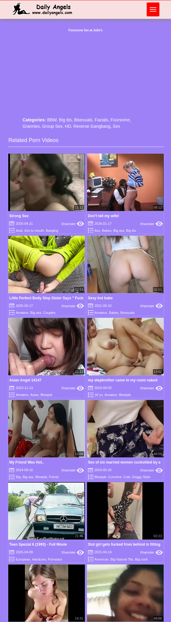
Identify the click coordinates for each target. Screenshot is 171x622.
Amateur (22, 312)
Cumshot (114, 477)
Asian (34, 395)
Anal (19, 230)
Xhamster (72, 224)
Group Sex (52, 126)
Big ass (118, 230)
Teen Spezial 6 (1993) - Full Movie (38, 544)
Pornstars (55, 559)
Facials (101, 119)
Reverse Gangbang (91, 126)
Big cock (141, 559)
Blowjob (46, 395)
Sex (116, 126)
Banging (52, 230)
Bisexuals (83, 119)
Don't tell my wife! (103, 216)
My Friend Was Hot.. (26, 462)
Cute (126, 477)
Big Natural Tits (121, 559)
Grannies (31, 126)
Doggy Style (141, 477)
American (101, 559)
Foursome (120, 119)
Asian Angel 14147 (25, 380)
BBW (52, 119)
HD (68, 126)
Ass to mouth (34, 230)
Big (18, 477)
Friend (53, 477)
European (23, 559)
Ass (97, 230)
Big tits (65, 119)
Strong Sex (18, 216)
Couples (49, 312)
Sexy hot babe (100, 298)
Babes (106, 230)
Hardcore (39, 559)
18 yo (98, 395)
